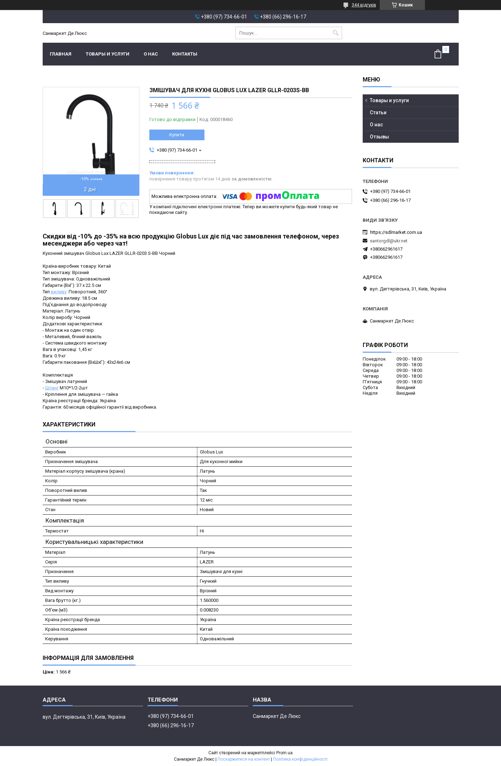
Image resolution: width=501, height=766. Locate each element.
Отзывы (379, 137)
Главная (60, 54)
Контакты (184, 54)
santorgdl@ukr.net (388, 240)
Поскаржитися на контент (244, 759)
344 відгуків (364, 4)
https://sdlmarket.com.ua (396, 232)
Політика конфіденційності (300, 759)
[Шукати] (336, 33)
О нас (151, 54)
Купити (176, 134)
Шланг (52, 387)
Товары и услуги (107, 54)
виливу (58, 291)
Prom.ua (284, 752)
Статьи (378, 112)
